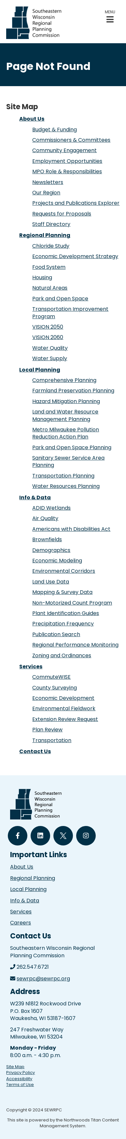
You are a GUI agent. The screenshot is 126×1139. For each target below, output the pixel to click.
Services (30, 666)
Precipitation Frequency (63, 623)
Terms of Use (20, 1084)
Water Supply (49, 358)
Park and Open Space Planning (71, 447)
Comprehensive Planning (64, 380)
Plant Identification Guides (65, 613)
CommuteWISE (51, 677)
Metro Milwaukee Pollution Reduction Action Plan (65, 433)
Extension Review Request (65, 719)
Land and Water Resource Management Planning (65, 415)
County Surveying (54, 687)
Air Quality (45, 518)
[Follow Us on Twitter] (63, 835)
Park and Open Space (60, 298)
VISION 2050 (47, 327)
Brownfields (47, 539)
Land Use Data (50, 581)
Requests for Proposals (61, 213)
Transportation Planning (63, 475)
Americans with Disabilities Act (71, 529)
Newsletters (47, 182)
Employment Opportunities (67, 161)
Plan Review (47, 729)
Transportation (51, 740)
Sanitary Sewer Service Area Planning (68, 461)
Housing (42, 277)
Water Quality (50, 348)
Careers (20, 922)
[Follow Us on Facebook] (17, 835)
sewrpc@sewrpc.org (43, 978)
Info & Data (35, 497)
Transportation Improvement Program (70, 312)
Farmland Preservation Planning (73, 390)
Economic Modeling (57, 560)
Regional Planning (44, 235)
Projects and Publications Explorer (75, 203)
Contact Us (35, 751)
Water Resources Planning (66, 486)
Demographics (51, 550)
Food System (48, 267)
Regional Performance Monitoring (75, 644)
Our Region (46, 192)
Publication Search (56, 634)
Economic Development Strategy (75, 256)
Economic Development (63, 698)
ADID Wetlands (51, 508)
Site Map (15, 1067)
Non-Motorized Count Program (72, 603)
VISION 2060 (47, 337)
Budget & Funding (54, 129)
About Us (31, 119)
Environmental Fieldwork (63, 708)
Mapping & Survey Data (62, 592)
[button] (110, 16)
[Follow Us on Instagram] (86, 835)
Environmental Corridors (63, 571)
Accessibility (19, 1079)
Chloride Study (50, 246)
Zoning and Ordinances (61, 655)
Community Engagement (64, 150)
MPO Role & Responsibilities (67, 171)
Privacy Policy (20, 1072)
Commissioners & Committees (71, 140)
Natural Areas (49, 288)
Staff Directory (51, 224)
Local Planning (39, 369)
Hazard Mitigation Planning (66, 401)
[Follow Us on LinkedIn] (40, 835)
